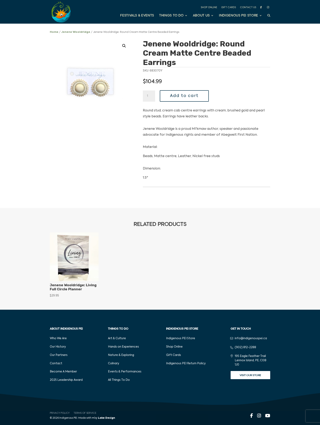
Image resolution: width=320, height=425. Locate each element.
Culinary (113, 363)
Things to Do (171, 16)
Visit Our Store (250, 375)
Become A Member (63, 371)
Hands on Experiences (123, 346)
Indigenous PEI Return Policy (186, 363)
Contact (56, 363)
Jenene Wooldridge (75, 32)
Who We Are (58, 338)
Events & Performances (124, 371)
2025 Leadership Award (66, 380)
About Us (201, 16)
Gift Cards (228, 7)
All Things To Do (119, 380)
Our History (58, 346)
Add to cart (184, 96)
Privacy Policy (60, 413)
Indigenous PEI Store (238, 16)
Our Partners (59, 355)
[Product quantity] (149, 96)
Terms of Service (84, 413)
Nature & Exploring (121, 355)
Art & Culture (117, 338)
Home (54, 32)
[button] (124, 46)
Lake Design (106, 418)
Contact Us (248, 7)
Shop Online (209, 7)
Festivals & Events (137, 16)
